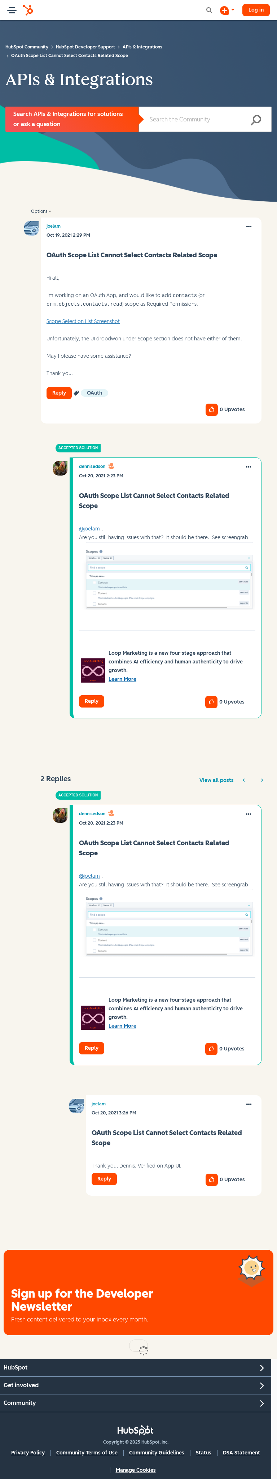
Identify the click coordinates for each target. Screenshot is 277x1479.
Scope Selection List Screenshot (83, 321)
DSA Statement (241, 1453)
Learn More (122, 679)
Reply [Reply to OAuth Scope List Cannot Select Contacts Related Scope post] (59, 393)
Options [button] (39, 211)
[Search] (205, 119)
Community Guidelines (156, 1453)
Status (203, 1453)
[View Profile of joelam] (54, 226)
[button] (249, 227)
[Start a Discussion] (227, 10)
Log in (256, 10)
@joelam (89, 529)
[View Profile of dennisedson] (92, 466)
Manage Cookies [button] (136, 1470)
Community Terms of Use (87, 1453)
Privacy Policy (28, 1453)
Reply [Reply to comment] (91, 701)
